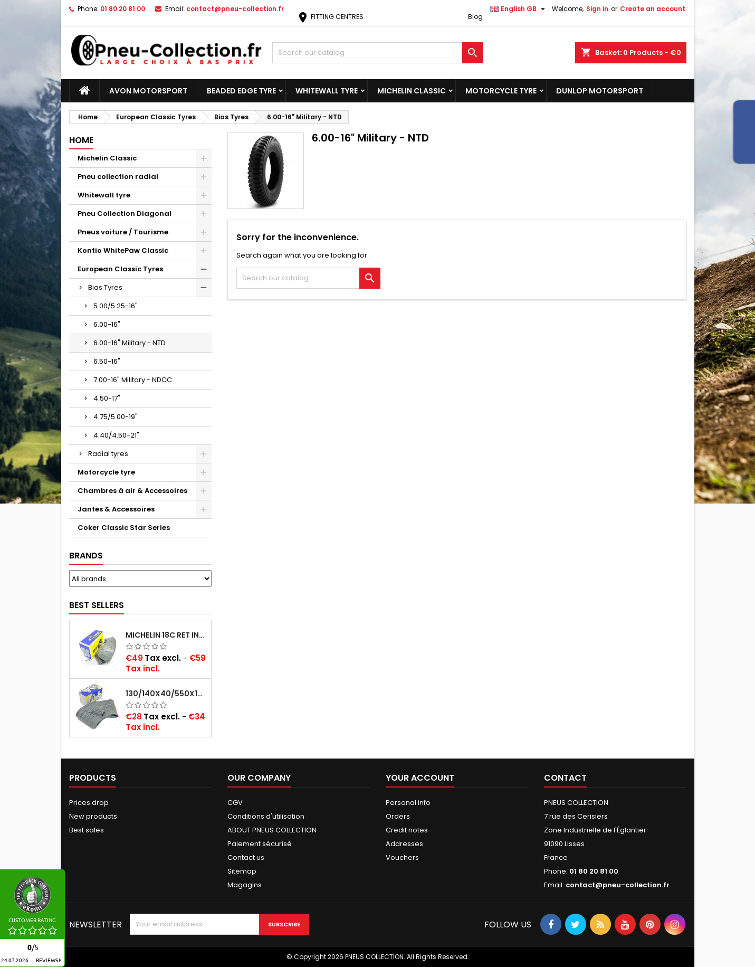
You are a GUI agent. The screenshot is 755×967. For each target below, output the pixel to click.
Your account (420, 778)
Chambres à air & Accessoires (132, 491)
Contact (565, 778)
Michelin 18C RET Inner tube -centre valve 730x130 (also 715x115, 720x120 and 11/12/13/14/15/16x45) (166, 635)
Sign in (597, 8)
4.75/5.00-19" (115, 417)
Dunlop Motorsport (599, 91)
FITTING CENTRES (330, 16)
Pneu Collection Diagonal (124, 213)
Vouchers (402, 857)
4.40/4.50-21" (116, 435)
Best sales (86, 830)
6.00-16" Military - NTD (129, 343)
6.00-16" (106, 324)
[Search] (377, 52)
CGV (235, 803)
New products (93, 816)
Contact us (245, 857)
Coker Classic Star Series (124, 528)
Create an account (652, 8)
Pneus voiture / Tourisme (123, 232)
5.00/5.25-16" (115, 306)
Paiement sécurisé (259, 844)
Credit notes (407, 830)
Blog (475, 16)
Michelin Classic (411, 91)
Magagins (244, 885)
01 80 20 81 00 (122, 8)
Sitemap (241, 871)
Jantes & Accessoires (116, 509)
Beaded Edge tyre (241, 91)
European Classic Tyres (120, 269)
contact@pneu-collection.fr (235, 8)
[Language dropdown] (519, 9)
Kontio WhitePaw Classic (123, 250)
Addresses (404, 844)
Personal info (408, 803)
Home (81, 140)
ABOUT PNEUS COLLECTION (272, 830)
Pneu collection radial (118, 177)
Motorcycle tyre (501, 91)
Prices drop (89, 803)
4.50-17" (106, 398)
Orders (398, 816)
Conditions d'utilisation (265, 816)
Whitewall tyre (326, 91)
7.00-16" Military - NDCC (132, 380)
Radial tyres (108, 454)
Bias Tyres (105, 287)
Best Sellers (96, 605)
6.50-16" (106, 361)
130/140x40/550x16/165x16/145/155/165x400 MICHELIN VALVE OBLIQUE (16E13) (166, 693)
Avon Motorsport (148, 91)
